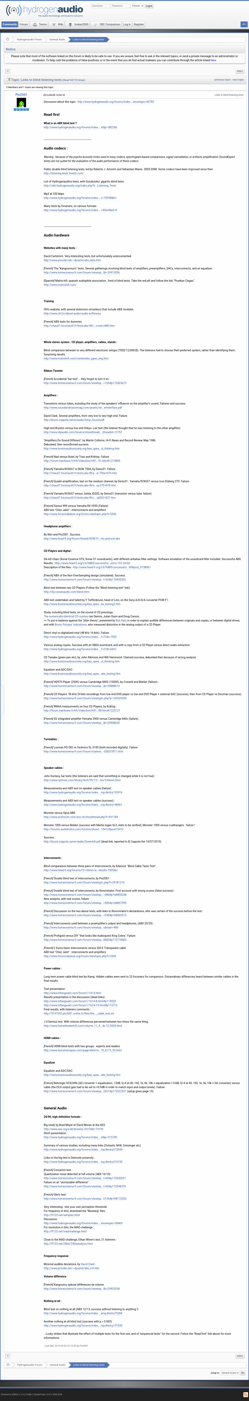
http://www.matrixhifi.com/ (60, 284)
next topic (238, 79)
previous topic (222, 79)
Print (240, 71)
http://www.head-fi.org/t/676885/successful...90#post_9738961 (112, 567)
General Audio (57, 39)
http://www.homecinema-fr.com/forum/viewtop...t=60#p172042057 (85, 1178)
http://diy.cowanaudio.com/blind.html (66, 591)
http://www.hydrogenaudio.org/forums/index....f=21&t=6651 (80, 649)
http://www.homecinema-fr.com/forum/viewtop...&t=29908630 (82, 722)
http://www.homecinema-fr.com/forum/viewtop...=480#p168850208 (85, 894)
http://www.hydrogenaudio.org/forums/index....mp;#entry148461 (83, 804)
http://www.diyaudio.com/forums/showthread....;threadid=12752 (83, 432)
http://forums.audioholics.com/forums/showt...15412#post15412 (84, 829)
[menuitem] (240, 71)
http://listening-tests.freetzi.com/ (64, 173)
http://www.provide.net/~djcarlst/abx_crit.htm (71, 1268)
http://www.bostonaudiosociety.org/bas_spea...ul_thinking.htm (82, 448)
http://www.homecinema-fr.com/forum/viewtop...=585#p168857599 (85, 902)
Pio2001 (21, 94)
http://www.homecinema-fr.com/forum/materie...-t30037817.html (83, 751)
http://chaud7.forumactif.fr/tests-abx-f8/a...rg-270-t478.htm (80, 485)
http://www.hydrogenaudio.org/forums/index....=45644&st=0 (80, 210)
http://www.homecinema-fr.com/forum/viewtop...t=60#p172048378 (85, 1186)
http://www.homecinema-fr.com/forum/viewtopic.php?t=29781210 (84, 882)
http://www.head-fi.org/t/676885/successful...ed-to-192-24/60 (92, 563)
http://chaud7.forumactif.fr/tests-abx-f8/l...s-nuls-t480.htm (79, 325)
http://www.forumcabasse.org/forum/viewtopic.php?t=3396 (80, 514)
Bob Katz (121, 620)
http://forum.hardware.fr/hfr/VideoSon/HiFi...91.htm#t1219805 (82, 460)
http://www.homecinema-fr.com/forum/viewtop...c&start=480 (81, 927)
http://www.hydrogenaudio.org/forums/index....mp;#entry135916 (83, 792)
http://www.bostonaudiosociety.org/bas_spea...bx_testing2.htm (82, 604)
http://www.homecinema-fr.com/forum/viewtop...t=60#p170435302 (85, 579)
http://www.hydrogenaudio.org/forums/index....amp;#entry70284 (83, 1313)
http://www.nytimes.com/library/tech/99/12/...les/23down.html (82, 780)
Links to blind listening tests (88, 39)
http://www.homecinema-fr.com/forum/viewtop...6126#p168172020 (85, 1198)
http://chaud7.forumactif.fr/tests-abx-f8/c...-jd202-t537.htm (80, 497)
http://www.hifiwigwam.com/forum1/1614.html (72, 993)
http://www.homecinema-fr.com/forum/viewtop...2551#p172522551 (85, 1091)
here (213, 60)
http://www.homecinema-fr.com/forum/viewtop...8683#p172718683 (85, 939)
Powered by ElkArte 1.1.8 (12, 1394)
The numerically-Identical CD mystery (66, 616)
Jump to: (215, 1372)
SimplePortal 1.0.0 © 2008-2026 (48, 1394)
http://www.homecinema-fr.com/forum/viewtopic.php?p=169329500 (85, 698)
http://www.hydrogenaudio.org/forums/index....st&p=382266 (80, 127)
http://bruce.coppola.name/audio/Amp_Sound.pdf (74, 419)
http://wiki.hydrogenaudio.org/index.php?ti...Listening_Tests (80, 185)
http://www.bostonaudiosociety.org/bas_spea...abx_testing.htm (82, 673)
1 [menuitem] (8, 71)
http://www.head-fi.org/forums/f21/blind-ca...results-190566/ (81, 870)
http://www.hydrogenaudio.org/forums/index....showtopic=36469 (83, 1223)
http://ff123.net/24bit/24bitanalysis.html (68, 1243)
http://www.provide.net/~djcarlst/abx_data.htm (72, 260)
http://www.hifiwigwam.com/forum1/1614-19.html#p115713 (80, 1005)
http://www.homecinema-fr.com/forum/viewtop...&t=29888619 (82, 686)
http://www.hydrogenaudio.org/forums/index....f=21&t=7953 (80, 636)
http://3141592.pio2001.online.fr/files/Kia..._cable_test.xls (79, 1013)
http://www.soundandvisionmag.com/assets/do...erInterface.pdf (83, 407)
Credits (28, 1394)
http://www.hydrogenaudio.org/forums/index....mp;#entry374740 (83, 1161)
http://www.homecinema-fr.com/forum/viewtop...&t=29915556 (82, 272)
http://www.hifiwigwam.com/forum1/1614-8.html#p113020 (80, 1001)
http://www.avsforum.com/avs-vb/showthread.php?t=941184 (81, 817)
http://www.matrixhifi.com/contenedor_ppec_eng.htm (76, 358)
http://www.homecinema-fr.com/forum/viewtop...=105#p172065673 (85, 383)
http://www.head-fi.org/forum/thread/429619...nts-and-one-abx (82, 538)
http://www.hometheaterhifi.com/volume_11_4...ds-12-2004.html (83, 1025)
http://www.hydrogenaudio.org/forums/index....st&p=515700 (80, 1137)
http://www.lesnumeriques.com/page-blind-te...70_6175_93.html (83, 1050)
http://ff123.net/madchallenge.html (65, 1231)
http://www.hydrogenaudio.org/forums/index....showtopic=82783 (116, 101)
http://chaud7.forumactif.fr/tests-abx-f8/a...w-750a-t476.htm (80, 473)
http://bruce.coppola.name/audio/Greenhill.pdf (72, 841)
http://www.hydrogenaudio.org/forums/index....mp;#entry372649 (83, 1149)
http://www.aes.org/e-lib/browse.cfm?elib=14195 (73, 1129)
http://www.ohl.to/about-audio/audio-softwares (72, 313)
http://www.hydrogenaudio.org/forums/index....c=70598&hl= (80, 197)
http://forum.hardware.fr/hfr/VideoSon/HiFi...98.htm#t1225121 (82, 710)
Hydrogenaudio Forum (29, 39)
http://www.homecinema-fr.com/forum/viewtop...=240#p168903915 (85, 915)
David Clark (87, 1264)
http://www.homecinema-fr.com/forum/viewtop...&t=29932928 (82, 1288)
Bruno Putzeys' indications (71, 624)
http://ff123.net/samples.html (62, 1215)
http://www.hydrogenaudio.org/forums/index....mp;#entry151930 (83, 1325)
